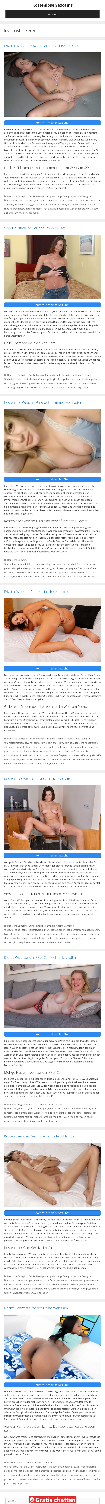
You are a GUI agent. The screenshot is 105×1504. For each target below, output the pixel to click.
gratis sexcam (91, 1280)
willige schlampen (48, 1121)
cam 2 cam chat (48, 742)
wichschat (65, 942)
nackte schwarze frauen (65, 1474)
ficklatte (33, 929)
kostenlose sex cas (61, 1470)
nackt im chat (87, 1284)
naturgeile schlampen (59, 938)
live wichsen (26, 755)
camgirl (11, 1280)
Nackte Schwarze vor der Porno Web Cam (36, 1308)
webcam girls (88, 576)
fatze (46, 1280)
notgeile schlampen (31, 1288)
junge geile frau (74, 568)
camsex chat (69, 564)
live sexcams (53, 934)
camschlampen (25, 1280)
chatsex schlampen (58, 1108)
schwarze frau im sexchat (58, 1479)
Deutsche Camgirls (17, 196)
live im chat (53, 1284)
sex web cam (46, 387)
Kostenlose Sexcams (52, 5)
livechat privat (41, 755)
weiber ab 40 (42, 763)
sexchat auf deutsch (64, 387)
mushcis (27, 1474)
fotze (95, 564)
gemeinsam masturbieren (85, 929)
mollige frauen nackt (81, 1116)
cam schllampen (38, 1108)
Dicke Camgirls (56, 1104)
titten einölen (30, 1121)
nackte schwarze (42, 1474)
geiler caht (9, 568)
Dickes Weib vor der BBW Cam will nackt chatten (40, 957)
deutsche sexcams (52, 1466)
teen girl (61, 576)
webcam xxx (32, 212)
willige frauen (57, 763)
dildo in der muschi (14, 747)
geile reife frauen (58, 747)
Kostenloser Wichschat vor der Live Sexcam (37, 778)
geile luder (42, 747)
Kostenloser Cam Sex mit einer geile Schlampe (39, 1136)
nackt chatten (17, 208)
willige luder (41, 1292)
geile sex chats (76, 747)
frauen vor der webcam (69, 1280)
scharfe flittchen (68, 1288)
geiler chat (68, 379)
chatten (38, 1280)
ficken (53, 1280)
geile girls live (54, 379)
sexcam (37, 576)
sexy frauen (83, 387)
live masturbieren (77, 204)
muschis (17, 1474)
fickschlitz (61, 1112)
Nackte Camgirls (82, 196)
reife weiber (31, 387)
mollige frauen (61, 1116)
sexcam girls (11, 942)
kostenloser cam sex (35, 1284)
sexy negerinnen (20, 1483)
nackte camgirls (34, 208)
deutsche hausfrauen (34, 379)
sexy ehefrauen (81, 759)
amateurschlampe (17, 742)
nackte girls (50, 208)
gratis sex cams (37, 383)
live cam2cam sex (74, 751)
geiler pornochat (13, 1470)
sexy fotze (87, 208)
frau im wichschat (48, 929)
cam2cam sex (42, 200)
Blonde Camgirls (16, 1104)
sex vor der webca (39, 759)
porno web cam (87, 1474)
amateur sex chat (16, 564)
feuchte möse (84, 564)
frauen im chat (22, 204)
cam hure (12, 200)
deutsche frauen (76, 200)
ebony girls (69, 1466)
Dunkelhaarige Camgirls (42, 196)
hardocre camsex (13, 1284)
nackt (88, 572)
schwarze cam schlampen (30, 1479)
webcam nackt (16, 212)
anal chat (23, 1466)
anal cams (33, 742)
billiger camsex (53, 564)
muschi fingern (58, 755)
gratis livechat (11, 751)
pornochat (73, 755)
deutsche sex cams (17, 929)
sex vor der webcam (61, 759)
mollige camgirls (43, 1116)
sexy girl (8, 1292)
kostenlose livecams (31, 751)
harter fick (44, 1470)
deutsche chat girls (80, 1108)
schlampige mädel (88, 1288)
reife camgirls (87, 755)
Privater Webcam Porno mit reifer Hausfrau (36, 591)
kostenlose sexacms (53, 751)
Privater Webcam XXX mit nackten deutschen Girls (41, 45)
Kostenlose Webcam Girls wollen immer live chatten (43, 402)
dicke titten (21, 1112)
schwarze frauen (82, 1479)
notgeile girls (17, 387)
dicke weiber (34, 1112)
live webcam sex (70, 934)
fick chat (30, 747)
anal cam (12, 1466)
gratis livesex (20, 383)
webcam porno (26, 763)
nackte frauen (38, 938)
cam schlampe (26, 200)
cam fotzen (35, 1466)
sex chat (76, 208)
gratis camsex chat (39, 568)
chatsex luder (14, 379)
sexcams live (49, 576)
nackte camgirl (12, 1288)
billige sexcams (35, 564)
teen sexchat (73, 576)
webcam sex (39, 942)
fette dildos (49, 1112)
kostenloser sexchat (14, 934)
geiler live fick (82, 379)
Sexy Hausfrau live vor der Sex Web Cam (35, 228)
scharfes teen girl (22, 576)
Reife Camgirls (64, 375)
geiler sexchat (75, 1112)
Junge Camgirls (64, 196)
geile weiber (91, 747)
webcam (18, 1292)
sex (17, 759)
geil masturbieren (86, 1466)
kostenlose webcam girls (50, 572)
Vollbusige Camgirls (83, 375)
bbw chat (23, 1108)
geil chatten (37, 204)
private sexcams (13, 1121)
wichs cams (53, 942)
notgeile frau (64, 208)
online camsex (51, 1288)
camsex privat (58, 200)
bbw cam (12, 1108)
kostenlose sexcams (55, 204)
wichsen (28, 1292)
